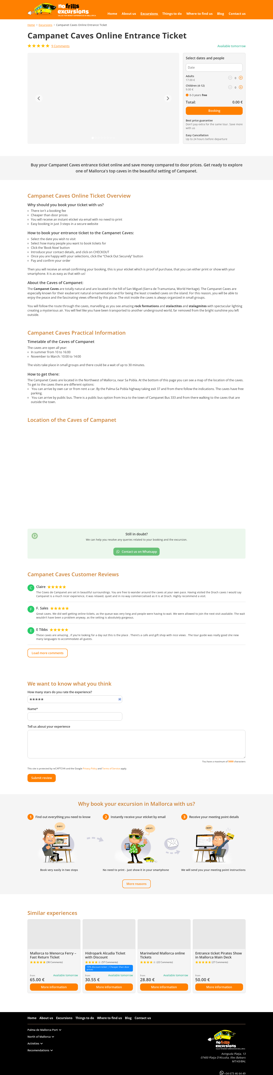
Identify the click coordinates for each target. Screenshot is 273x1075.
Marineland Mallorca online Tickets (162, 955)
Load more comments (48, 653)
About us (46, 1018)
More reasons (136, 884)
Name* (32, 709)
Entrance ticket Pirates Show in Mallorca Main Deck (218, 955)
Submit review (41, 778)
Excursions (45, 25)
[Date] (214, 67)
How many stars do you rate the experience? (59, 692)
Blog (128, 1018)
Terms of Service (111, 768)
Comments (60, 46)
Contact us (143, 1018)
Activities (35, 1043)
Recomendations (40, 1050)
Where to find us (109, 1018)
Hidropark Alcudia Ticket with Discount (105, 955)
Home (31, 25)
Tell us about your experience (48, 726)
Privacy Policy (90, 768)
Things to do (84, 1018)
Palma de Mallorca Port (44, 1030)
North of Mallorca (40, 1036)
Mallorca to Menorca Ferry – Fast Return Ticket (53, 955)
